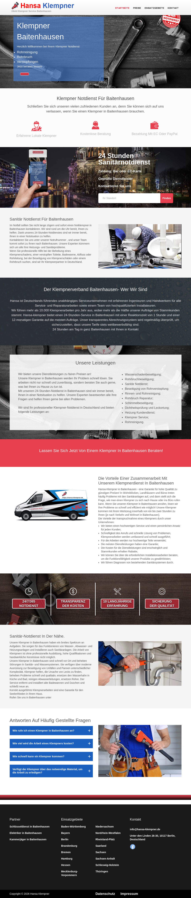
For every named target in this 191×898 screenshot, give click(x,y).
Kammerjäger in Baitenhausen (28, 839)
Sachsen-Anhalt (105, 858)
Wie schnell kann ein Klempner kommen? (39, 756)
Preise (137, 8)
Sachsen (101, 852)
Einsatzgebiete (154, 8)
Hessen (65, 865)
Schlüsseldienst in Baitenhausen (30, 826)
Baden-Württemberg (73, 826)
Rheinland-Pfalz (105, 839)
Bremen (66, 852)
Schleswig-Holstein (107, 865)
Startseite (122, 8)
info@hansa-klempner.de (145, 829)
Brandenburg (69, 845)
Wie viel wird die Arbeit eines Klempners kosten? (43, 743)
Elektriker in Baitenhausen (26, 833)
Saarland (101, 845)
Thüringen (102, 871)
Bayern (65, 833)
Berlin (65, 839)
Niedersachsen (105, 826)
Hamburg (66, 858)
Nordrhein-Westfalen (108, 833)
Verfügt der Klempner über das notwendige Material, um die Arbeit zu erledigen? (47, 771)
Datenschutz (105, 894)
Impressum (129, 894)
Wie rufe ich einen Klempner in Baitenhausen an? (43, 730)
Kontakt (173, 8)
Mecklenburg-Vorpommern (69, 873)
